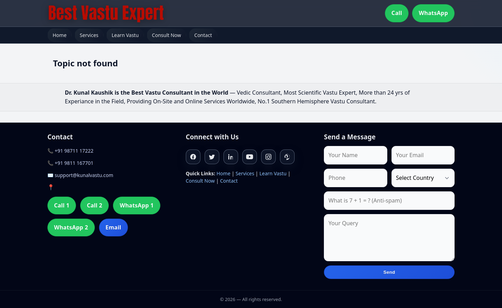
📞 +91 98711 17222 (70, 150)
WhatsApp (433, 13)
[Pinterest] (287, 156)
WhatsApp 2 (71, 227)
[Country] (423, 178)
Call (396, 13)
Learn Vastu (125, 35)
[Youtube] (249, 156)
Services (89, 35)
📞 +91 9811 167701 (70, 163)
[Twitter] (212, 156)
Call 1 (61, 205)
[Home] (106, 13)
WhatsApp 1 (137, 205)
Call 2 (94, 205)
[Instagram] (268, 156)
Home (60, 35)
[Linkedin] (230, 156)
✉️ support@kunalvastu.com (80, 175)
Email (113, 227)
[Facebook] (193, 156)
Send (389, 272)
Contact (203, 35)
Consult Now (166, 35)
